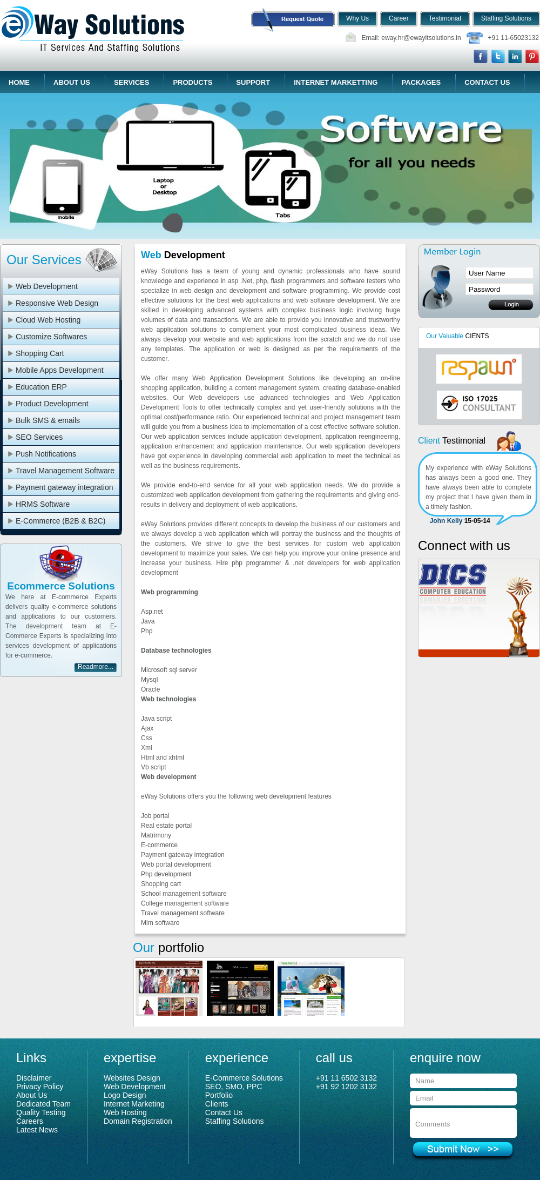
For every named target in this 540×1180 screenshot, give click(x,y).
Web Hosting (125, 1112)
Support (253, 82)
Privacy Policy (39, 1086)
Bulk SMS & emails (48, 420)
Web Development (47, 286)
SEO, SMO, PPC (233, 1086)
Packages (421, 82)
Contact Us (487, 82)
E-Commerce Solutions (244, 1078)
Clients (216, 1103)
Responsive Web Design (57, 303)
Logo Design (125, 1095)
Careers (29, 1121)
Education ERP (41, 387)
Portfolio (219, 1095)
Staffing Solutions (234, 1121)
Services (132, 82)
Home (19, 82)
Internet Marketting (335, 82)
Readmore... (95, 667)
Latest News (37, 1129)
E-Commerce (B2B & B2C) (60, 521)
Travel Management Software (65, 470)
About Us (71, 82)
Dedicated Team (43, 1103)
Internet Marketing (134, 1103)
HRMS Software (43, 504)
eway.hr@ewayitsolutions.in (421, 38)
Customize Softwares (51, 336)
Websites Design (132, 1078)
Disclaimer (33, 1078)
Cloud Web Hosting (48, 320)
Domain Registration (138, 1121)
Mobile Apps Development (60, 370)
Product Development (52, 403)
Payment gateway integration (64, 487)
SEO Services (39, 437)
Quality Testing (41, 1112)
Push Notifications (46, 454)
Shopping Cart (40, 353)
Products (192, 82)
